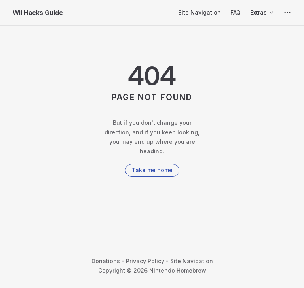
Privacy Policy (145, 261)
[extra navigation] (287, 12)
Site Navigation (191, 261)
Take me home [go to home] (152, 170)
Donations (105, 261)
